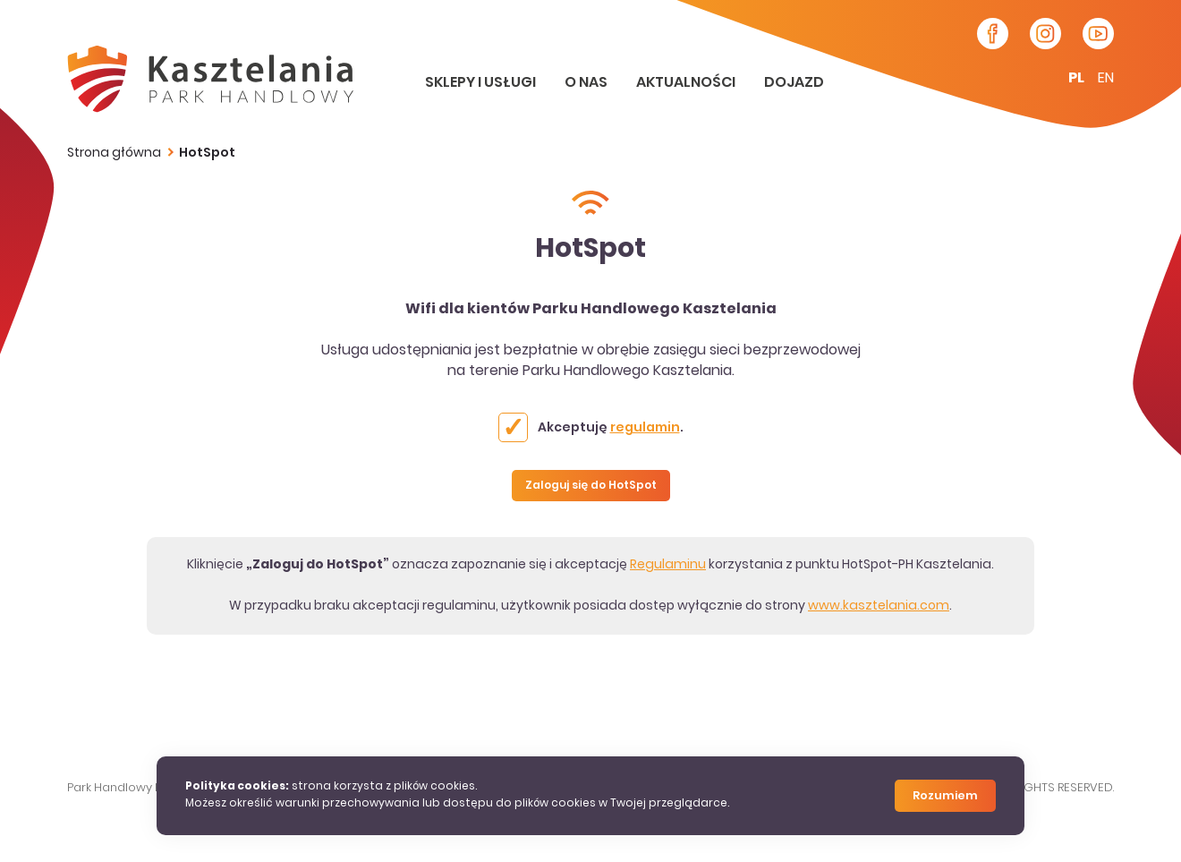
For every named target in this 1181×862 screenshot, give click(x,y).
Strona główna (114, 153)
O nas (587, 83)
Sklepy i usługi (482, 83)
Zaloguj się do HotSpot (591, 486)
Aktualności (687, 83)
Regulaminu (668, 565)
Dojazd (794, 83)
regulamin (645, 428)
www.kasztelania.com (878, 606)
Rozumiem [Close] (945, 797)
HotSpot (207, 153)
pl (1076, 78)
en (1106, 78)
